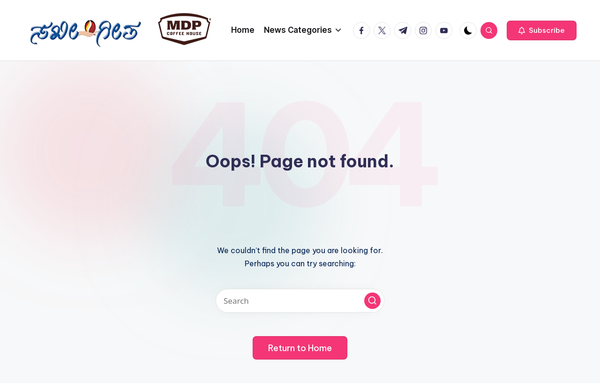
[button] (542, 30)
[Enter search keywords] (300, 301)
